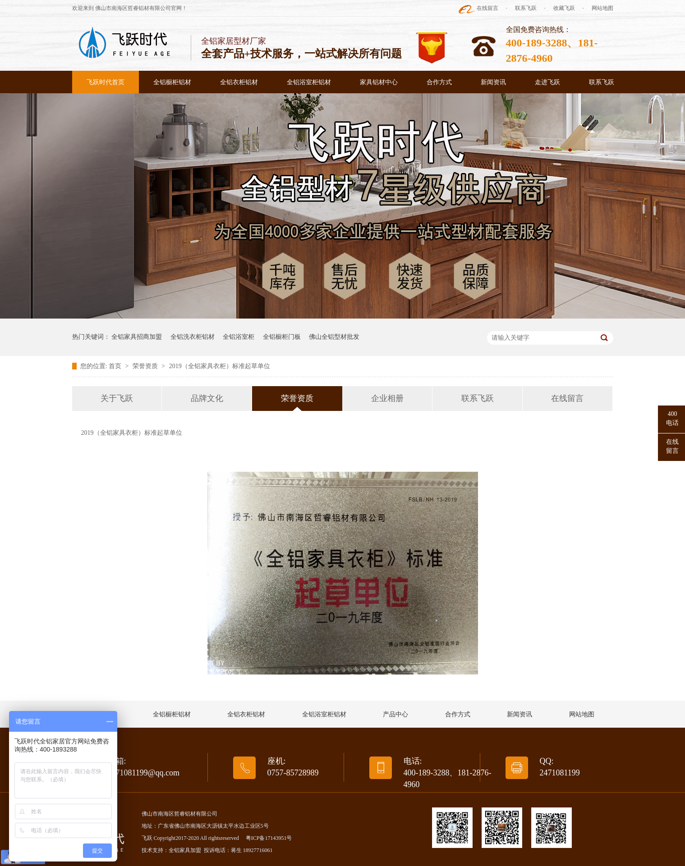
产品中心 (395, 714)
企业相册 (387, 398)
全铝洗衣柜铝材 (192, 336)
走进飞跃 (547, 82)
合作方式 (439, 82)
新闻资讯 (493, 82)
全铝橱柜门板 (282, 336)
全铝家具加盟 (185, 850)
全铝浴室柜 (238, 336)
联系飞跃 (526, 8)
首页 (116, 366)
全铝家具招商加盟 (136, 336)
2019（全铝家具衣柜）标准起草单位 (219, 366)
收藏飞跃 (564, 8)
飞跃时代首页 (105, 82)
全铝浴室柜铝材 (309, 82)
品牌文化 (207, 398)
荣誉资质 (146, 366)
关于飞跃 (117, 398)
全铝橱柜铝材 (172, 82)
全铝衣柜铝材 (239, 82)
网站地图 (602, 8)
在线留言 (487, 8)
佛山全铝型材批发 (334, 336)
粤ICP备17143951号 (269, 838)
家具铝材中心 (379, 82)
